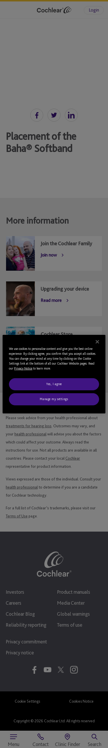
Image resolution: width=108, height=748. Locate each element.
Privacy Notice (23, 368)
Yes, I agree (54, 384)
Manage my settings (54, 399)
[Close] (97, 341)
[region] (54, 374)
